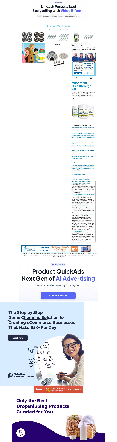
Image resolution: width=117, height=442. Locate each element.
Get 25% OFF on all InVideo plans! (80, 179)
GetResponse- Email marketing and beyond (83, 133)
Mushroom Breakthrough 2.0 (81, 86)
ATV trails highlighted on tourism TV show (83, 194)
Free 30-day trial (79, 51)
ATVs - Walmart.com (77, 231)
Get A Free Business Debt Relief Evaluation (83, 145)
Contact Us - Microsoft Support (80, 205)
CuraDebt (74, 162)
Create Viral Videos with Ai (78, 174)
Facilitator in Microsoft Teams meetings (82, 214)
